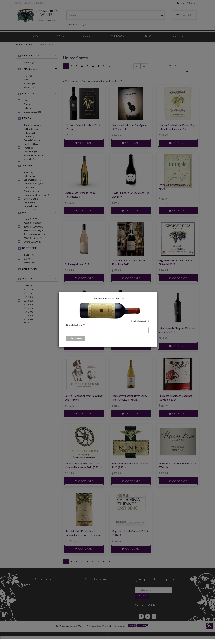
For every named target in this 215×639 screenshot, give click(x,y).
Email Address (75, 325)
